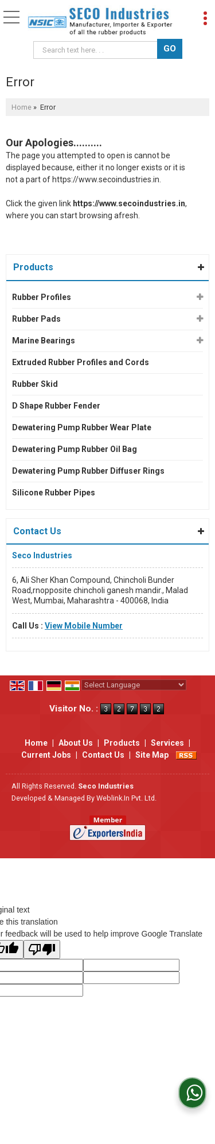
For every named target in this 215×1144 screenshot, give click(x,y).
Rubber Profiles (41, 297)
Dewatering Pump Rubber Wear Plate (81, 427)
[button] (84, 625)
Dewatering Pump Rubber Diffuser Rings (88, 470)
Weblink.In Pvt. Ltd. (126, 798)
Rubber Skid (35, 384)
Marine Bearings (43, 340)
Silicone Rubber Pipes (53, 492)
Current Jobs (46, 754)
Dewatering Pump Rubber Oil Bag (74, 449)
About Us (75, 742)
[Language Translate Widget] (133, 684)
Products (33, 267)
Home (21, 107)
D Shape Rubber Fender (56, 405)
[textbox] (97, 50)
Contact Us (103, 754)
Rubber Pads (36, 318)
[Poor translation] (42, 949)
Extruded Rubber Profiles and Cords (80, 362)
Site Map (152, 754)
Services (167, 742)
